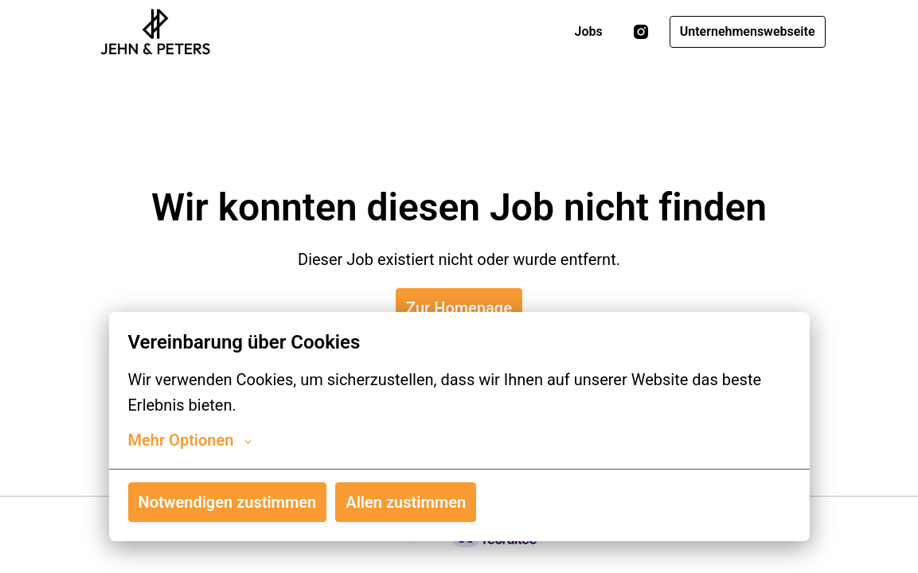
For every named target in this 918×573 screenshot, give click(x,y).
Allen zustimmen (406, 502)
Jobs (589, 31)
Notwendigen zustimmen (228, 502)
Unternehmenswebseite (747, 31)
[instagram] (641, 32)
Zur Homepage (459, 308)
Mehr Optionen (190, 440)
